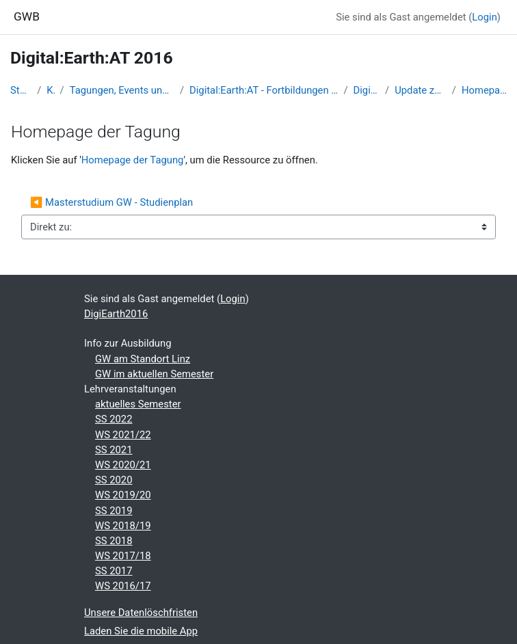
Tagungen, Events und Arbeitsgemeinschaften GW (122, 90)
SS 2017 (114, 571)
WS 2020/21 (123, 465)
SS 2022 (114, 419)
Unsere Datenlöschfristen (141, 612)
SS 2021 (114, 450)
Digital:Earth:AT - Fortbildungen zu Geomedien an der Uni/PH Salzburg (263, 90)
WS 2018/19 (123, 526)
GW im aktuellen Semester (154, 374)
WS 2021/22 (123, 435)
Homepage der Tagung (484, 90)
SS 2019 (114, 511)
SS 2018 (114, 541)
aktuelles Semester (138, 404)
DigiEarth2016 (367, 90)
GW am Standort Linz (142, 359)
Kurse (50, 90)
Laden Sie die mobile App (141, 631)
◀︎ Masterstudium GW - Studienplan (111, 202)
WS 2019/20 (123, 495)
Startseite (20, 90)
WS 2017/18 (123, 556)
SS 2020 (114, 480)
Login (484, 17)
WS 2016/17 (123, 586)
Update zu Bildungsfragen (421, 90)
